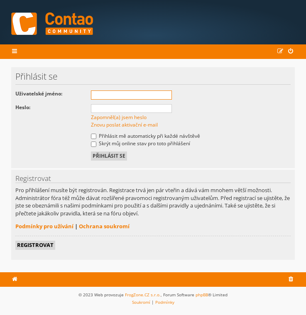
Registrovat (35, 245)
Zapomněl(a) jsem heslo (119, 117)
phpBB (202, 295)
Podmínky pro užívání (44, 226)
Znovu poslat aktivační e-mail (124, 125)
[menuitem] (291, 51)
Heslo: (22, 107)
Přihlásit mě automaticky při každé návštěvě (145, 135)
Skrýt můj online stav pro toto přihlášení (140, 143)
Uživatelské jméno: (38, 93)
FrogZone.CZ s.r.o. (143, 295)
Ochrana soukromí (104, 226)
